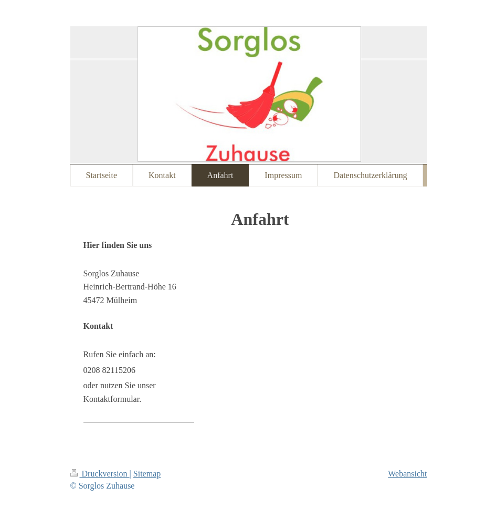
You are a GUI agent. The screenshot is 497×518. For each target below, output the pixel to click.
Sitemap (147, 473)
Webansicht (407, 473)
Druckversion (100, 473)
